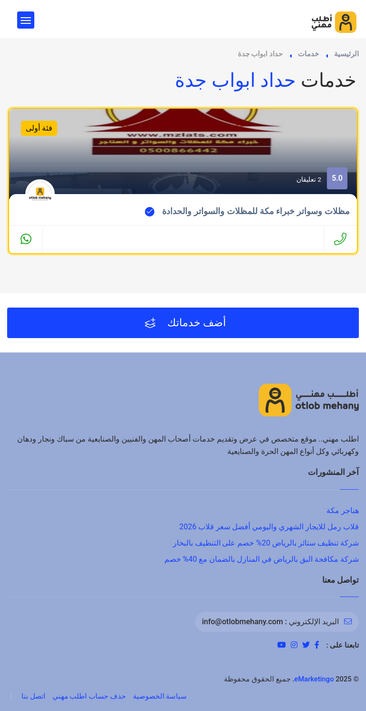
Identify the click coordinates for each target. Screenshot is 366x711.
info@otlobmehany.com (242, 621)
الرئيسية (346, 54)
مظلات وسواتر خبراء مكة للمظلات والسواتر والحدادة (256, 211)
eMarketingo (314, 679)
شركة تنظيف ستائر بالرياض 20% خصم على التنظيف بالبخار (266, 542)
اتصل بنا (33, 696)
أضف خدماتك (185, 323)
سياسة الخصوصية (160, 696)
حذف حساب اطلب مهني (89, 696)
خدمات (308, 54)
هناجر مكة (342, 510)
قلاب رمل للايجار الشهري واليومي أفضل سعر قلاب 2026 (269, 526)
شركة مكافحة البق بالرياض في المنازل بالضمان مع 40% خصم (261, 559)
